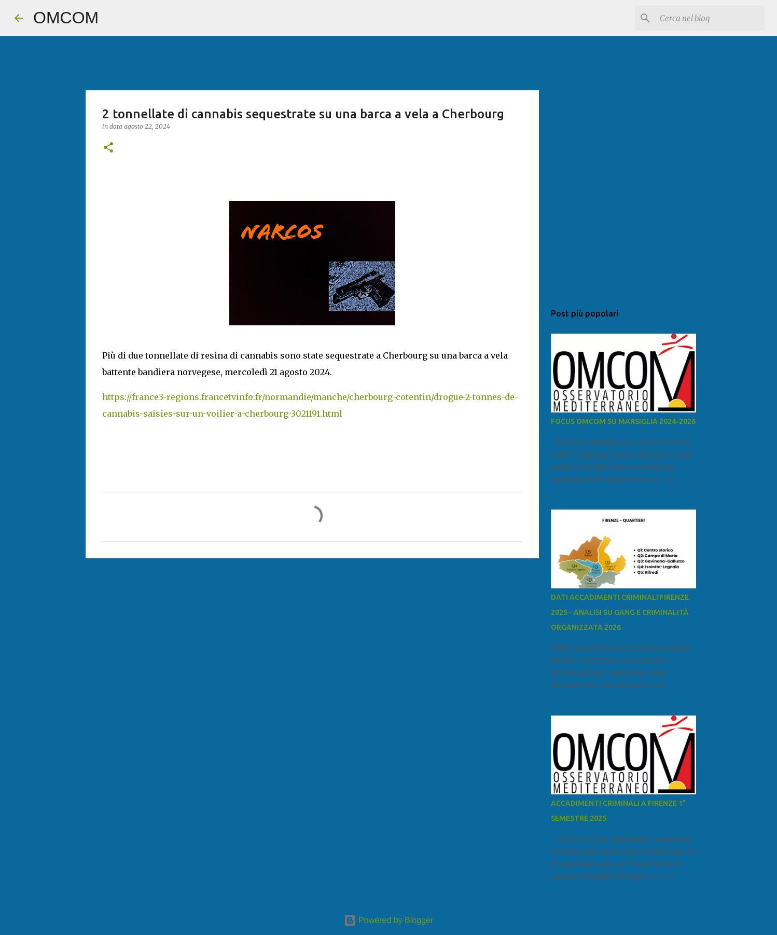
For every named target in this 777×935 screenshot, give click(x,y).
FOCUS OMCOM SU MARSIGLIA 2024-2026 (623, 421)
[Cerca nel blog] (710, 18)
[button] (108, 148)
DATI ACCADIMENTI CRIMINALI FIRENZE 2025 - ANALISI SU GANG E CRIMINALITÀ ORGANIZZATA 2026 (620, 612)
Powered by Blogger (389, 920)
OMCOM (66, 17)
